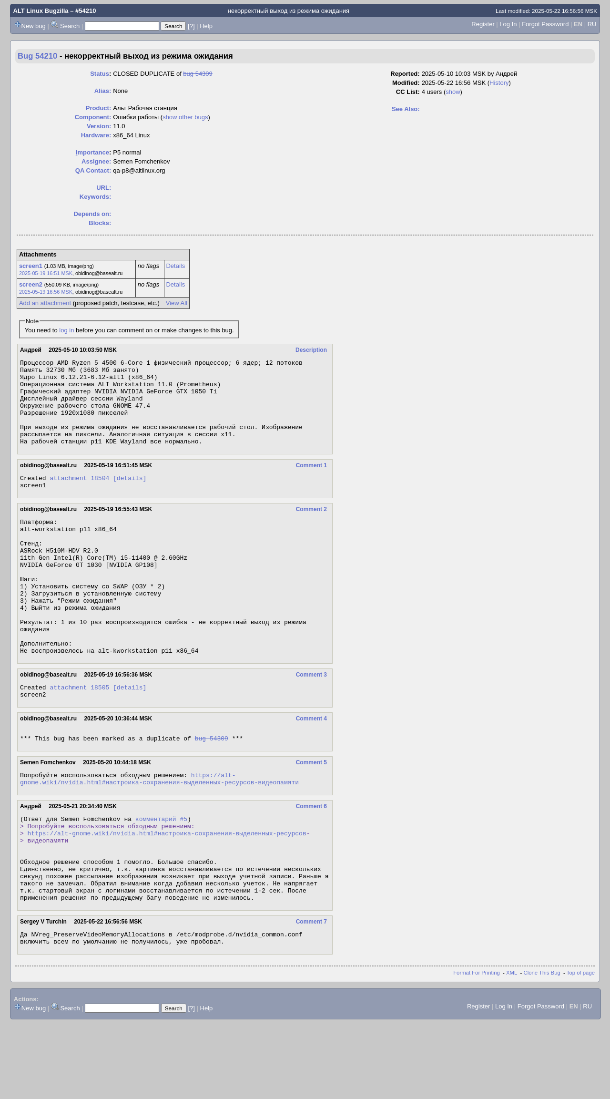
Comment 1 (311, 482)
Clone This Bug (542, 1048)
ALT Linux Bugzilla (41, 10)
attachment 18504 (79, 496)
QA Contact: (93, 170)
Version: (99, 126)
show (453, 91)
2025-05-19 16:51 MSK (45, 273)
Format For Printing (476, 1048)
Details (175, 265)
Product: (98, 108)
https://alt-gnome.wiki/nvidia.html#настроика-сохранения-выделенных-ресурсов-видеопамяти (159, 833)
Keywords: (95, 196)
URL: (103, 187)
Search (70, 26)
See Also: (406, 109)
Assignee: (96, 161)
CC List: (408, 91)
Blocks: (100, 222)
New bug (33, 26)
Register (482, 24)
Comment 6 (311, 862)
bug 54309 (197, 73)
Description (311, 350)
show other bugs (185, 117)
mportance (92, 152)
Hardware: (96, 135)
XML (511, 1048)
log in (66, 330)
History (498, 82)
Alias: (102, 90)
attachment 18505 (79, 735)
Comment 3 (311, 722)
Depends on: (92, 213)
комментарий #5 (161, 876)
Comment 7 (311, 994)
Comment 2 (311, 529)
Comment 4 (311, 768)
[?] (191, 26)
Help (206, 26)
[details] (129, 496)
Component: (93, 117)
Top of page (581, 1048)
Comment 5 (311, 815)
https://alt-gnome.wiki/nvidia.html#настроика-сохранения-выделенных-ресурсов (167, 893)
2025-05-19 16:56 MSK (45, 292)
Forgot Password (545, 24)
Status (99, 73)
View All (176, 303)
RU (592, 24)
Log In (508, 24)
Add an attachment (45, 303)
